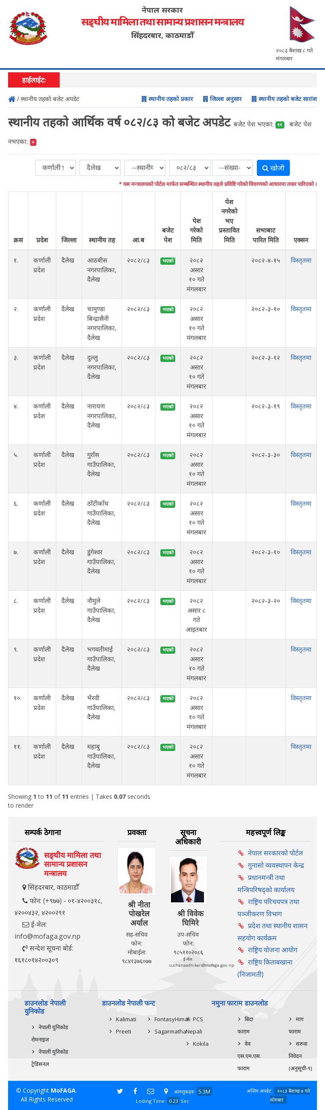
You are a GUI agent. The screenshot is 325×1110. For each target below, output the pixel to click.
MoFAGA (63, 1090)
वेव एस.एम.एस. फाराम (249, 1056)
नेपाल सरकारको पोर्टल (275, 853)
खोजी (273, 168)
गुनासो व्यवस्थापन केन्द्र (276, 865)
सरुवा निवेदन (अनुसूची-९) (300, 1056)
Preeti (123, 1031)
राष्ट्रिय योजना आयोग (272, 949)
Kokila (201, 1043)
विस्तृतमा (301, 260)
